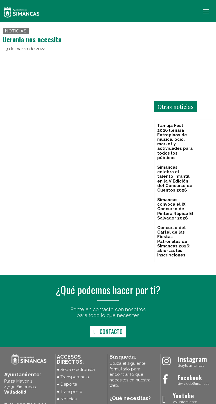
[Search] (145, 372)
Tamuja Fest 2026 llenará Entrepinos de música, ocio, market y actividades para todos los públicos (174, 135)
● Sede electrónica (76, 332)
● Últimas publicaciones (81, 376)
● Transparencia (73, 339)
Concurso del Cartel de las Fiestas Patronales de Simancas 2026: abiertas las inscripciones (175, 208)
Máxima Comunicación (194, 399)
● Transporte (69, 354)
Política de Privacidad (135, 399)
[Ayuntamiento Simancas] (187, 322)
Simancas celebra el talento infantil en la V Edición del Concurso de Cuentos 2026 (175, 161)
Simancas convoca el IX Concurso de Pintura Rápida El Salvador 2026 (173, 184)
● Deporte (67, 347)
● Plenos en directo (76, 369)
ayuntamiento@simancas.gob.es (37, 380)
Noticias (16, 31)
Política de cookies (78, 399)
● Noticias (66, 361)
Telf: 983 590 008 (25, 368)
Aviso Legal (105, 399)
